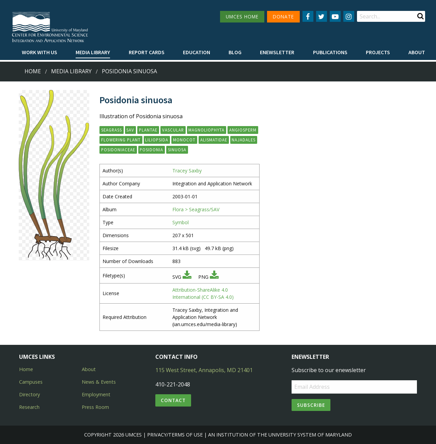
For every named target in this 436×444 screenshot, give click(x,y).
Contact (173, 400)
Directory (29, 394)
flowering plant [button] (121, 139)
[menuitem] (39, 52)
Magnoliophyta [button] (206, 130)
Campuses (31, 382)
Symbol (180, 222)
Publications (330, 52)
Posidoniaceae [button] (118, 149)
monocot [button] (184, 139)
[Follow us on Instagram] (348, 16)
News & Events (99, 382)
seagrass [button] (111, 130)
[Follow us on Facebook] (307, 16)
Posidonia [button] (151, 149)
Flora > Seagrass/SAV (195, 209)
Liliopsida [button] (156, 139)
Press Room (95, 407)
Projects (378, 52)
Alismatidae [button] (213, 139)
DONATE (283, 16)
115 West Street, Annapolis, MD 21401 (204, 370)
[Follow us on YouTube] (335, 16)
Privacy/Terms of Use (175, 434)
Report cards (147, 52)
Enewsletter (277, 52)
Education (196, 52)
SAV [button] (130, 130)
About (416, 52)
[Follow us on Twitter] (321, 16)
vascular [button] (173, 130)
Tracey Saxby (187, 170)
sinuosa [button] (177, 149)
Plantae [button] (148, 130)
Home (33, 71)
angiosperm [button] (242, 130)
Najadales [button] (243, 139)
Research (29, 407)
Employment (96, 394)
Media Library (93, 52)
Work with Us (39, 52)
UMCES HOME (242, 16)
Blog (235, 52)
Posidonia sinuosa (129, 71)
